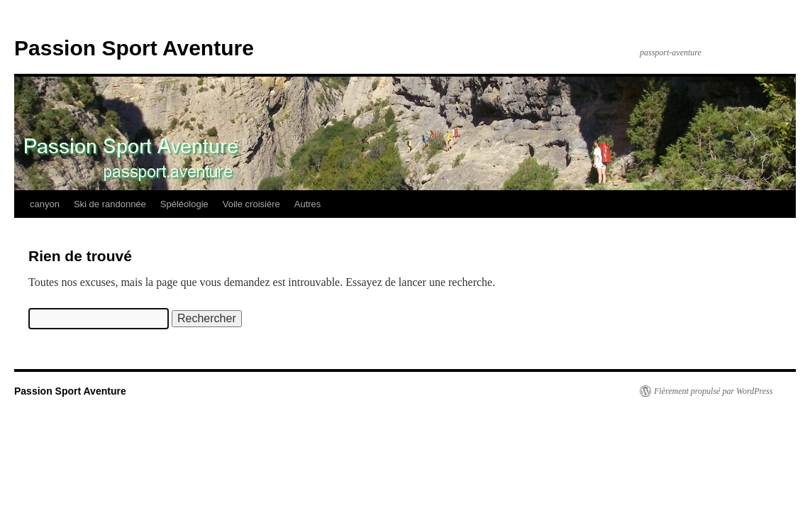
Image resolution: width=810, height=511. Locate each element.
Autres (307, 204)
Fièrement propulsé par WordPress (713, 391)
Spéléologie (184, 204)
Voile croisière (251, 204)
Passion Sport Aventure (134, 48)
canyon (45, 204)
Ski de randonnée (110, 204)
